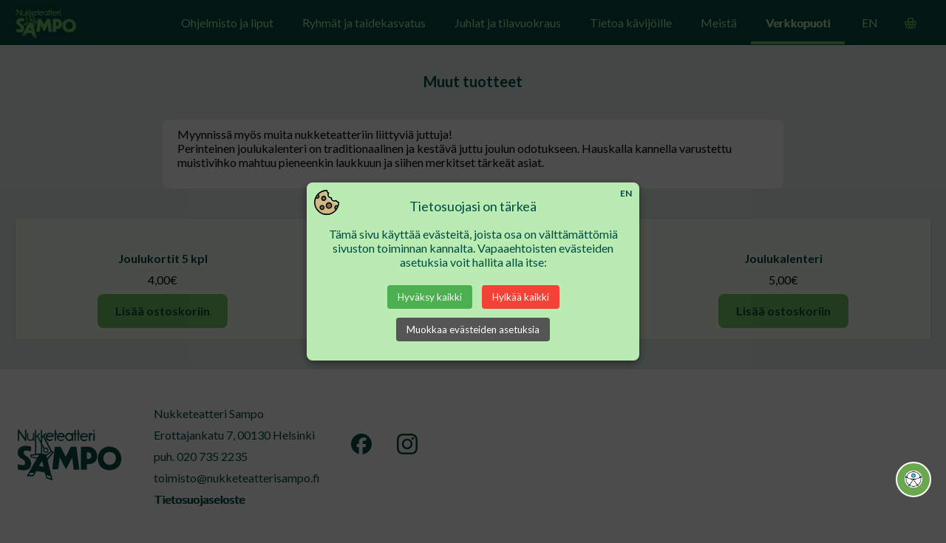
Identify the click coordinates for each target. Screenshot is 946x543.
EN (626, 193)
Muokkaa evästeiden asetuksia (473, 329)
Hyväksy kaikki (430, 297)
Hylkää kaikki (520, 297)
